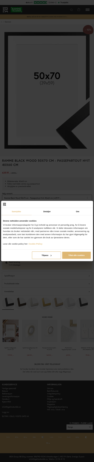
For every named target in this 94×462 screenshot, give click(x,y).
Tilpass (46, 255)
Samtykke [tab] (16, 211)
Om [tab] (77, 211)
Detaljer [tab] (47, 211)
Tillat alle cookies (76, 255)
